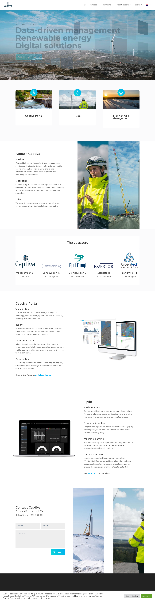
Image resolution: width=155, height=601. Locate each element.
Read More (45, 598)
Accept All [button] (147, 596)
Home (83, 5)
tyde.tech (92, 473)
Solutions (107, 5)
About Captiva (123, 5)
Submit (57, 552)
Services (93, 5)
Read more (24, 215)
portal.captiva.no (42, 375)
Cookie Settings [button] (132, 596)
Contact (138, 5)
